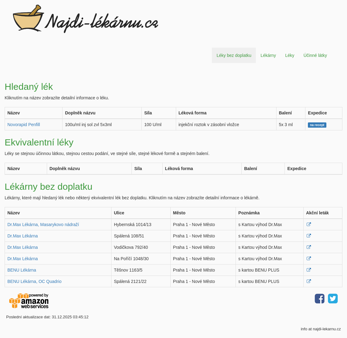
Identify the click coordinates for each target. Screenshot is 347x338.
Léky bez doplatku (233, 55)
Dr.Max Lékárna (22, 235)
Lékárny (268, 55)
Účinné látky (315, 55)
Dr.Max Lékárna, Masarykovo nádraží (43, 224)
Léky (289, 55)
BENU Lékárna (21, 270)
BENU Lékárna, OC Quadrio (34, 281)
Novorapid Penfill (23, 124)
